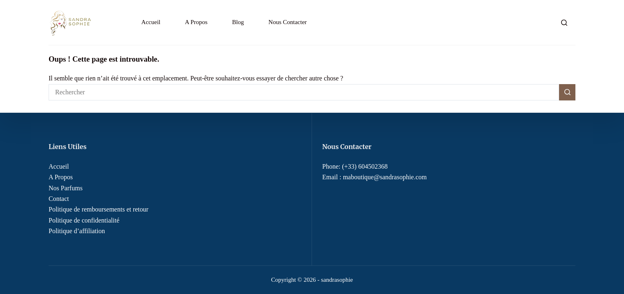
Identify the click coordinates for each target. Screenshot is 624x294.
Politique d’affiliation (77, 230)
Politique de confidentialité (84, 220)
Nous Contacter (287, 22)
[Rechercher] (564, 23)
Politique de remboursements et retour (98, 209)
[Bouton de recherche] (567, 92)
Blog (238, 22)
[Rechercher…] (304, 92)
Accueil (150, 22)
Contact (59, 198)
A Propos (196, 22)
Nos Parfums (65, 188)
